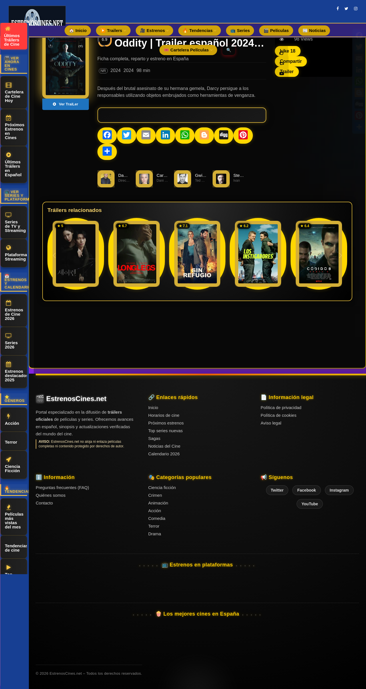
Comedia (156, 518)
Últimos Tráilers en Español (13, 164)
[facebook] (338, 9)
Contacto (44, 502)
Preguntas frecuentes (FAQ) (62, 487)
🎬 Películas (276, 30)
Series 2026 (11, 341)
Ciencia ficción (162, 487)
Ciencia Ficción (12, 465)
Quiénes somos (50, 495)
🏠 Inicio (78, 30)
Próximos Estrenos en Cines (14, 127)
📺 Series (240, 30)
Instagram (339, 490)
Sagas (154, 438)
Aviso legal (271, 422)
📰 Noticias (314, 30)
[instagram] (355, 9)
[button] (340, 255)
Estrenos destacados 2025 (16, 372)
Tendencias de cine (16, 547)
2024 (116, 70)
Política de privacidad (281, 407)
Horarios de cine (163, 415)
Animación (158, 502)
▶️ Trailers (113, 30)
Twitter (277, 490)
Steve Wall (243, 175)
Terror (11, 441)
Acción (12, 420)
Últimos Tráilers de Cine (12, 36)
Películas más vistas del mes (14, 516)
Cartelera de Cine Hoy (14, 92)
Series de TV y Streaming (15, 222)
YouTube (309, 504)
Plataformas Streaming (16, 253)
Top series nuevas (165, 430)
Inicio (153, 407)
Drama (154, 533)
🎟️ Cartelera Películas (188, 49)
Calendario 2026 (164, 453)
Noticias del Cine (164, 446)
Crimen (155, 495)
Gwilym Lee (206, 175)
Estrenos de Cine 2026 (14, 310)
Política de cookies (278, 415)
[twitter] (346, 9)
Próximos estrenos (166, 422)
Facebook (306, 490)
